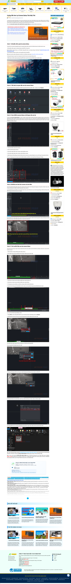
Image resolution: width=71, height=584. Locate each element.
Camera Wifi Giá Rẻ (37, 579)
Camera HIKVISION (32, 578)
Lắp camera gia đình (44, 578)
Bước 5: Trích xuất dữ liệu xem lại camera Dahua (16, 33)
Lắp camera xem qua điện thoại (53, 578)
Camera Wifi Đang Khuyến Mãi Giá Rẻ (28, 517)
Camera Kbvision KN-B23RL (55, 187)
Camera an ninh (38, 578)
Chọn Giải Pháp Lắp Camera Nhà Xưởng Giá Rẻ (17, 477)
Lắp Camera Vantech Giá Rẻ (6, 578)
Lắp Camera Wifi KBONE (53, 579)
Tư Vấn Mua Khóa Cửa (61, 579)
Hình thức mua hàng (11, 556)
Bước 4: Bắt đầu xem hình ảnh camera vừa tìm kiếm (17, 32)
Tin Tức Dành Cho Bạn (15, 527)
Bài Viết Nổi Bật (12, 503)
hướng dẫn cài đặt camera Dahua (37, 54)
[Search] (34, 1)
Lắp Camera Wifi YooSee (44, 579)
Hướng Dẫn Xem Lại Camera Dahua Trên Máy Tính (21, 15)
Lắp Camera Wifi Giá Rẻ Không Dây (28, 579)
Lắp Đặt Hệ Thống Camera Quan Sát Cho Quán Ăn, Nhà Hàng (32, 477)
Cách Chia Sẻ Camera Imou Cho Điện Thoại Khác (56, 540)
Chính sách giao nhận (11, 557)
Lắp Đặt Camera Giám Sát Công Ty (19, 478)
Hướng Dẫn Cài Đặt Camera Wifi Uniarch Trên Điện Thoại (41, 517)
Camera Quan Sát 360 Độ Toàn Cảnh (42, 540)
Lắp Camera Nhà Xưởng (18, 579)
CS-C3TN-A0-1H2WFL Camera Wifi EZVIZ (57, 107)
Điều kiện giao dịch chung (12, 560)
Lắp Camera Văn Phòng (9, 579)
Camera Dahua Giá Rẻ (14, 578)
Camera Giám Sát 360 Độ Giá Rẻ (14, 540)
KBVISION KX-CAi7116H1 (55, 29)
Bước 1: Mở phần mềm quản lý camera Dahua (16, 28)
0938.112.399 (59, 1)
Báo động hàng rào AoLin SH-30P (56, 160)
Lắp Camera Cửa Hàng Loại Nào (64, 578)
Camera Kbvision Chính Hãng (23, 578)
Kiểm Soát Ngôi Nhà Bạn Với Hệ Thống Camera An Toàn (32, 478)
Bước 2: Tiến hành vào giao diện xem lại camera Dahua (17, 29)
